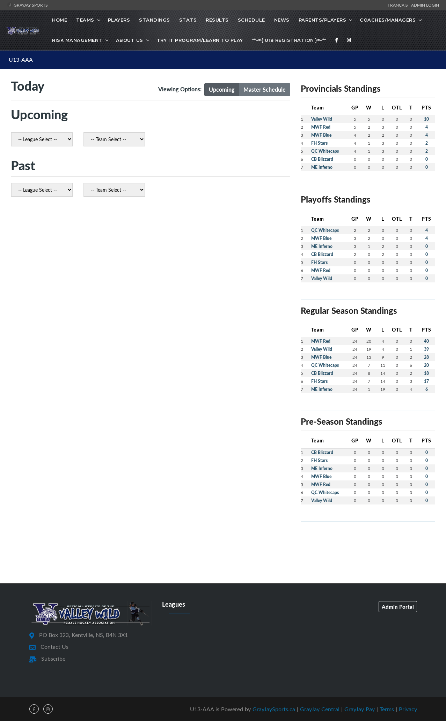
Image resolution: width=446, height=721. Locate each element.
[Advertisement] (223, 552)
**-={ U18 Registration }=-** (289, 40)
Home (59, 20)
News (282, 20)
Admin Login (425, 5)
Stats (188, 20)
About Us (129, 40)
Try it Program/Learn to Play (200, 40)
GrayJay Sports (27, 5)
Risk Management (77, 40)
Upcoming (222, 89)
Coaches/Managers (388, 20)
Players (119, 20)
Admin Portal (398, 606)
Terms (387, 709)
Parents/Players (322, 20)
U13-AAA (21, 59)
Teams (85, 20)
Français (399, 5)
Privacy (408, 709)
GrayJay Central (319, 709)
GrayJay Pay (359, 709)
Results (217, 20)
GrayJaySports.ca (274, 709)
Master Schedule (264, 89)
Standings (154, 20)
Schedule (251, 20)
